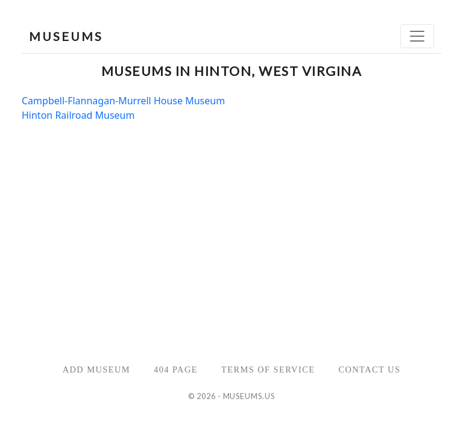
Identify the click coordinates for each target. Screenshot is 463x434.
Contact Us (369, 369)
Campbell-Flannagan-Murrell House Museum (123, 100)
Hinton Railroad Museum (78, 115)
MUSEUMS (66, 36)
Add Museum (96, 369)
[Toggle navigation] (417, 36)
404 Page (176, 369)
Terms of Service (268, 369)
